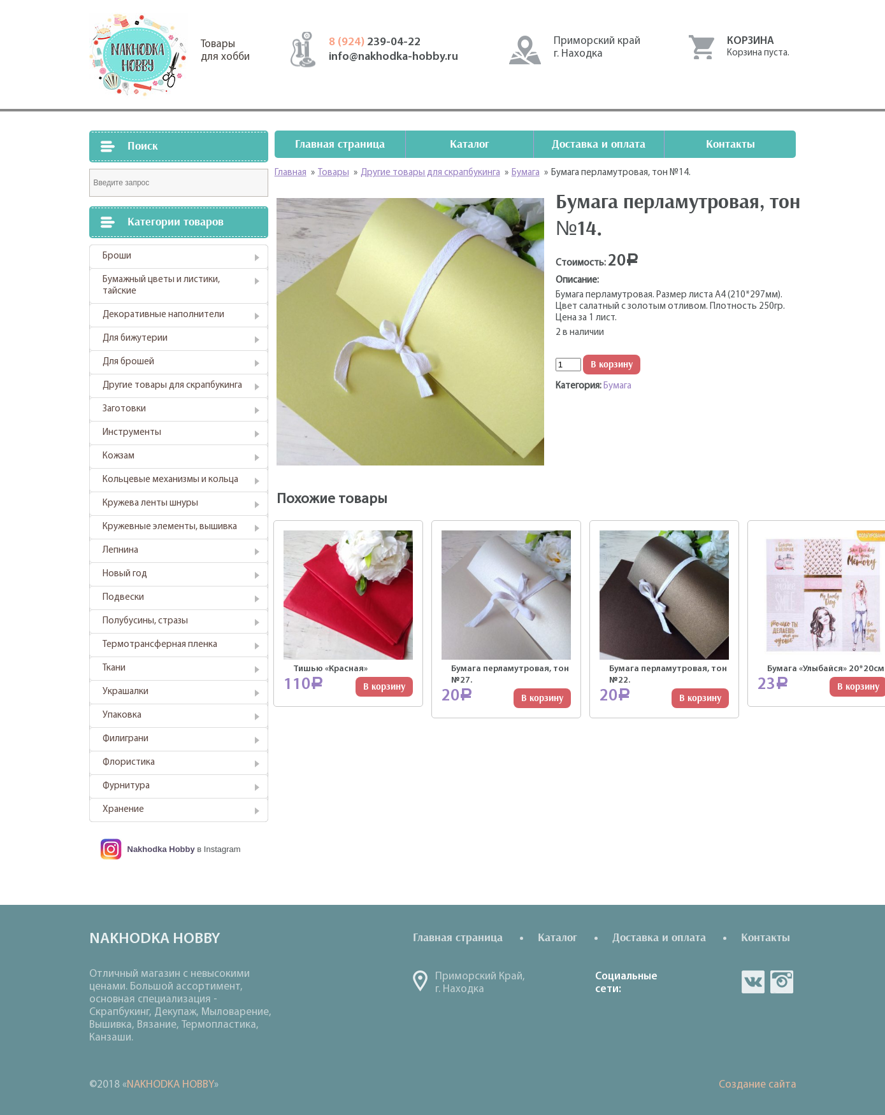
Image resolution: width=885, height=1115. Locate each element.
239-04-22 (375, 42)
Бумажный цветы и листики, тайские (161, 285)
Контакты (730, 144)
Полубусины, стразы (145, 621)
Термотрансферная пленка (160, 645)
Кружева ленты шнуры (150, 503)
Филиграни (125, 739)
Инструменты (132, 432)
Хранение (123, 809)
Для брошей (128, 362)
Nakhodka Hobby (161, 849)
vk (753, 981)
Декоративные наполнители (163, 315)
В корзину (612, 365)
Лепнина (120, 550)
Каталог (469, 144)
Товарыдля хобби (225, 50)
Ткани (114, 668)
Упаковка (122, 715)
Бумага (617, 386)
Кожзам (118, 456)
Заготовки (124, 409)
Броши (117, 256)
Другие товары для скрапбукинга (172, 385)
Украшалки (125, 692)
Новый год (125, 574)
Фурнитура (126, 786)
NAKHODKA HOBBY (170, 1084)
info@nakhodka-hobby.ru (393, 57)
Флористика (129, 762)
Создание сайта (757, 1084)
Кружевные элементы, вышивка (170, 527)
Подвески (123, 597)
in (781, 981)
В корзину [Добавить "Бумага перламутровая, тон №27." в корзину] (542, 698)
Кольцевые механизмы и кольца (170, 480)
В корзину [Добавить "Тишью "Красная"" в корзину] (384, 687)
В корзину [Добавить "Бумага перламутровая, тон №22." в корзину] (700, 698)
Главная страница (340, 144)
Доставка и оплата (598, 144)
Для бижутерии (135, 338)
